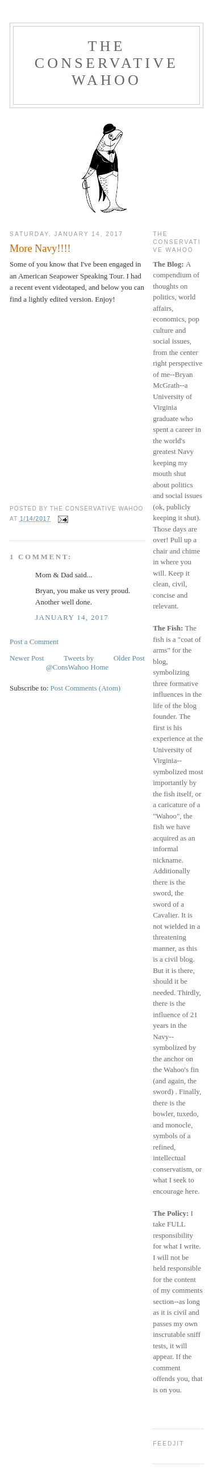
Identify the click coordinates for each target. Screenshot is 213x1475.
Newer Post (27, 658)
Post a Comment (34, 641)
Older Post (129, 658)
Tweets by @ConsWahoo (70, 662)
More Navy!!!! (40, 248)
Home (99, 667)
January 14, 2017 (71, 617)
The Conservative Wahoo (106, 63)
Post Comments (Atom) (86, 688)
